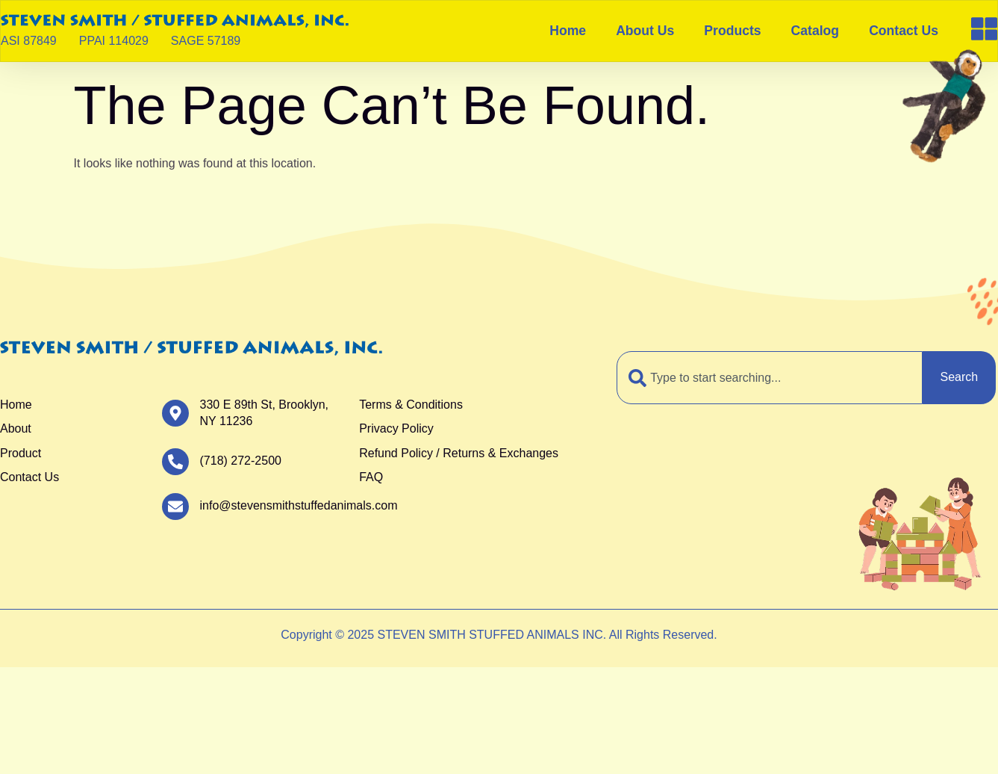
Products (732, 30)
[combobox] (769, 377)
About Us (645, 30)
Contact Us (903, 30)
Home (567, 30)
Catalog (815, 30)
